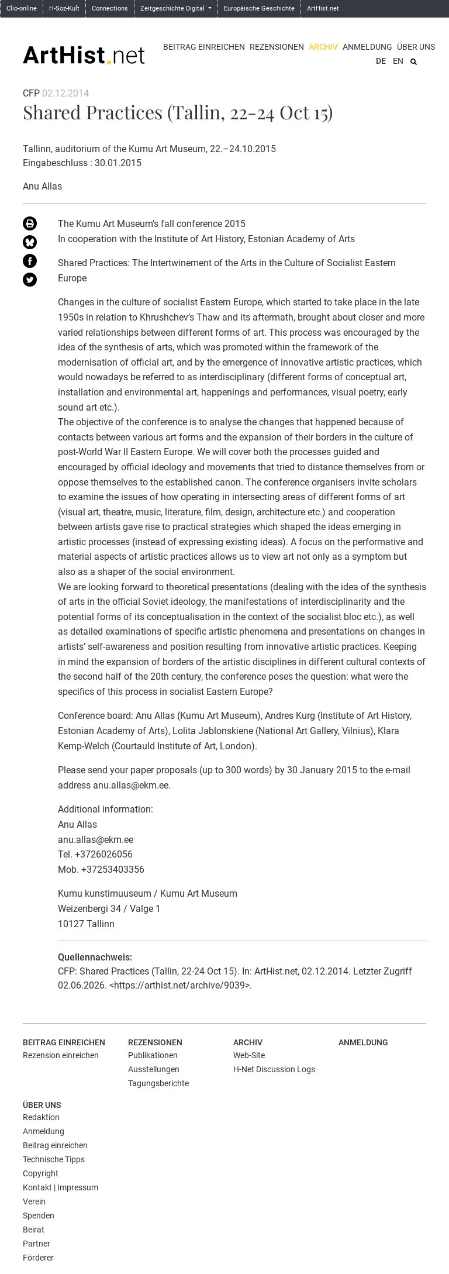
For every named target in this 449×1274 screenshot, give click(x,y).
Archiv (323, 46)
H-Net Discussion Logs (274, 1069)
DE (381, 61)
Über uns (416, 46)
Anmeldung (367, 46)
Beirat (33, 1229)
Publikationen (153, 1055)
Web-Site (249, 1055)
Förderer (38, 1257)
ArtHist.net (323, 8)
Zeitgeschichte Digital (173, 8)
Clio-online (21, 8)
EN (398, 61)
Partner (36, 1243)
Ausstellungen (153, 1069)
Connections (110, 8)
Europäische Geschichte (259, 8)
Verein (34, 1201)
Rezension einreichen (61, 1055)
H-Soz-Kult (64, 8)
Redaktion (41, 1117)
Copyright (40, 1173)
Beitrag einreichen (204, 46)
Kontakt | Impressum (60, 1187)
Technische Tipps (54, 1159)
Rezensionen (277, 46)
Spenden (38, 1215)
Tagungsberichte (158, 1083)
